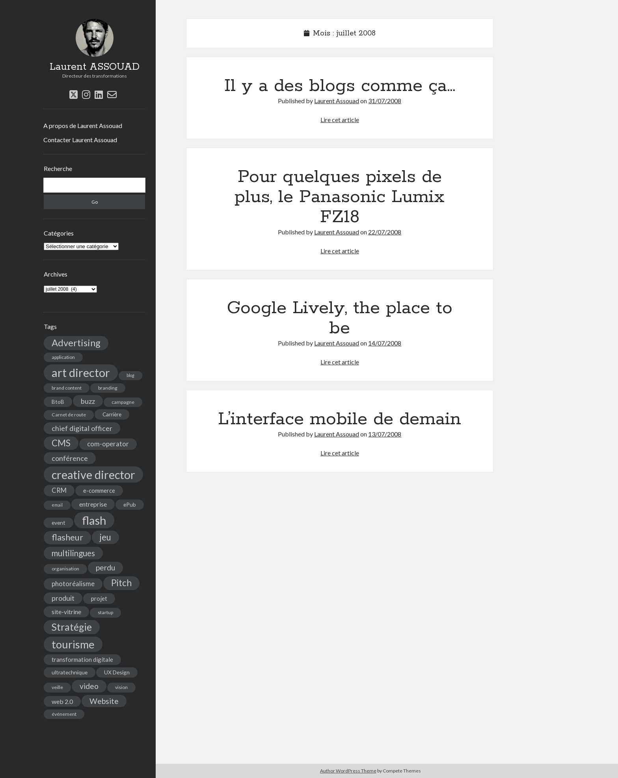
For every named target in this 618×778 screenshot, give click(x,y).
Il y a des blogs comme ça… (339, 85)
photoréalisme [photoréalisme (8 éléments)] (73, 584)
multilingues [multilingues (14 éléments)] (73, 553)
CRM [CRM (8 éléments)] (59, 490)
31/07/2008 (384, 100)
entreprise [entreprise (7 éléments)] (93, 504)
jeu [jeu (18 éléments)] (105, 537)
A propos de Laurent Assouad (82, 125)
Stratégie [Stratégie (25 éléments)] (72, 627)
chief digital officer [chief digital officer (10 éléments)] (82, 428)
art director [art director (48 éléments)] (81, 372)
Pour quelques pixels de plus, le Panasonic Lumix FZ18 (340, 196)
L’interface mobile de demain (339, 419)
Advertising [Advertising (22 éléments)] (76, 342)
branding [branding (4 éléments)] (107, 388)
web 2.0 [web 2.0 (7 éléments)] (62, 701)
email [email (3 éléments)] (57, 504)
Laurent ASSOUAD (95, 67)
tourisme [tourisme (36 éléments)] (73, 644)
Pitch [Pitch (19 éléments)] (121, 582)
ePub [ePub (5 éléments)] (129, 504)
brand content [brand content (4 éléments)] (67, 388)
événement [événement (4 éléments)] (64, 714)
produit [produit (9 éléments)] (63, 598)
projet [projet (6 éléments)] (99, 598)
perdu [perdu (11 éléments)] (105, 567)
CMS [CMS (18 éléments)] (61, 443)
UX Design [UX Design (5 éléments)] (117, 672)
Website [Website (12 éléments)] (104, 701)
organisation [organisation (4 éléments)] (65, 569)
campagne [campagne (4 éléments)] (123, 402)
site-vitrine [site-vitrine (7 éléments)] (66, 611)
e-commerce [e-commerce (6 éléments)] (99, 490)
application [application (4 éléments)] (63, 357)
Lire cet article (339, 119)
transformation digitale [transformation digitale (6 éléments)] (82, 659)
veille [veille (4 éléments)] (57, 687)
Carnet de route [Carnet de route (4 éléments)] (69, 415)
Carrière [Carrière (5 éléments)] (111, 414)
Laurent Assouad (336, 100)
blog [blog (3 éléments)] (130, 375)
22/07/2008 (384, 232)
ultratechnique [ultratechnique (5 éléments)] (69, 672)
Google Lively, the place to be (339, 318)
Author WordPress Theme (348, 771)
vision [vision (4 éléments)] (121, 687)
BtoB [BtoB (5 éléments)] (58, 401)
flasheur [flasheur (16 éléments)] (67, 537)
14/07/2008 (384, 343)
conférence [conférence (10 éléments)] (70, 458)
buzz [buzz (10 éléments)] (88, 401)
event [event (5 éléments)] (58, 522)
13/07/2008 (384, 434)
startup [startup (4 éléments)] (105, 612)
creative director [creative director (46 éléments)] (93, 474)
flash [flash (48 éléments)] (94, 520)
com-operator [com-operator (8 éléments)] (108, 444)
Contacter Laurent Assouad (80, 139)
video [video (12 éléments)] (89, 686)
